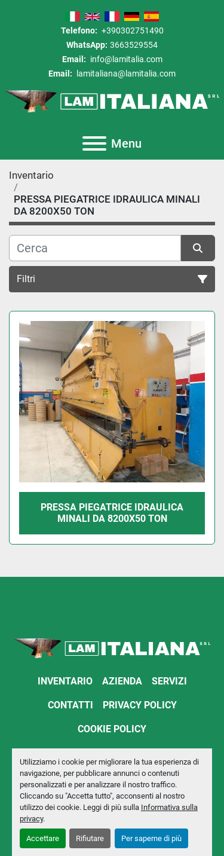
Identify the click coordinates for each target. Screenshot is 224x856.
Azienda (122, 681)
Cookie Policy (112, 729)
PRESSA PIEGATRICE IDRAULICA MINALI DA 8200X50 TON (112, 513)
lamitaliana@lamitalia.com (125, 73)
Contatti (70, 705)
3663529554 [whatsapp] (134, 45)
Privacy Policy (140, 705)
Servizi (169, 681)
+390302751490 (132, 30)
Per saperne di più (151, 838)
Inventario (65, 681)
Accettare (42, 838)
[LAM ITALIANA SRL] (112, 647)
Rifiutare (90, 838)
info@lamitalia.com (125, 59)
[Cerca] (95, 248)
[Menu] (94, 143)
